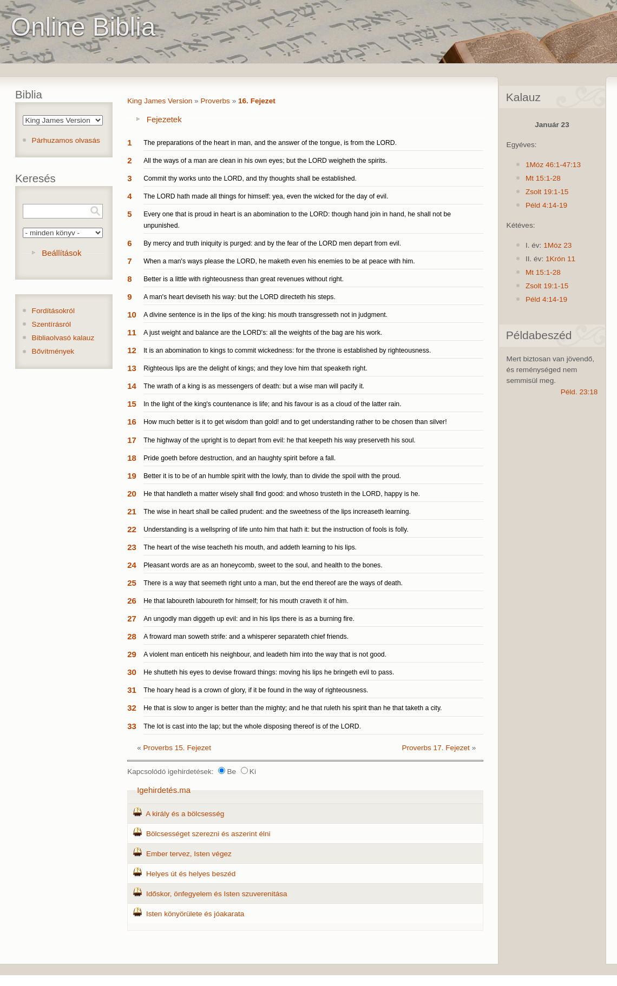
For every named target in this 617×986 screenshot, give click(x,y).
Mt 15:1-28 (543, 178)
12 (131, 350)
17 (131, 440)
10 (131, 314)
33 (131, 726)
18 (131, 457)
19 (131, 475)
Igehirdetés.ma (164, 790)
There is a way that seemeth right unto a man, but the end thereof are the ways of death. (273, 583)
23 (131, 547)
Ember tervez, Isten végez (189, 854)
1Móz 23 (557, 245)
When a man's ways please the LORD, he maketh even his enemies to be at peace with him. (279, 261)
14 (131, 386)
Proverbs (214, 101)
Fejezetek (164, 119)
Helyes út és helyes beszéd (190, 874)
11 (131, 332)
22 (131, 529)
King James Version (159, 101)
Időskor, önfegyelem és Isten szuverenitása (216, 894)
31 (131, 689)
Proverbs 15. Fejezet (177, 748)
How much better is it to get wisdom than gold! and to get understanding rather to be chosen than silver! (295, 422)
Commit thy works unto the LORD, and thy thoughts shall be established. (250, 178)
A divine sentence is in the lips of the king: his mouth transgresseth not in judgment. (265, 315)
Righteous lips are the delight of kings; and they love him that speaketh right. (255, 368)
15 (131, 403)
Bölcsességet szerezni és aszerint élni (208, 834)
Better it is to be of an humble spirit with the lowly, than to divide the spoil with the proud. (272, 476)
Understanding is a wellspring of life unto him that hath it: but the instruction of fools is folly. (275, 529)
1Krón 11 (560, 259)
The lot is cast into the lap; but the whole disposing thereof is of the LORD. (252, 726)
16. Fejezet (256, 101)
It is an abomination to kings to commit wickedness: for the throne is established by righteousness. (287, 350)
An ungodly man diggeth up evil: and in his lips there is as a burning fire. (249, 619)
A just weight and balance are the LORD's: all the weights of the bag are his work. (262, 332)
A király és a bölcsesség (185, 814)
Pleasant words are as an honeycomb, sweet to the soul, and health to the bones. (262, 565)
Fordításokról (53, 311)
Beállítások (61, 252)
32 (131, 707)
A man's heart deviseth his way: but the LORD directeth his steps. (239, 297)
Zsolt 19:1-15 (547, 192)
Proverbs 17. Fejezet (435, 748)
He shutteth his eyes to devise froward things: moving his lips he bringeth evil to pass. (268, 672)
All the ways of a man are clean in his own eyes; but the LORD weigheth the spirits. (265, 160)
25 (131, 582)
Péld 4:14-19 (546, 205)
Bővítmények (53, 351)
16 (131, 421)
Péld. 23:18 (579, 392)
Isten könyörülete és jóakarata (195, 914)
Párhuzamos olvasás (66, 140)
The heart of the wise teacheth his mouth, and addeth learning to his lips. (250, 547)
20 (131, 493)
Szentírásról (51, 324)
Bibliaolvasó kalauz (63, 338)
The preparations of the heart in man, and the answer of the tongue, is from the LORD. (270, 143)
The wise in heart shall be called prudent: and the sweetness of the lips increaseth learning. (277, 511)
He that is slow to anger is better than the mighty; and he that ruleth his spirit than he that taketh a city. (292, 708)
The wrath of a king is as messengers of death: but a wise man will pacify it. (253, 386)
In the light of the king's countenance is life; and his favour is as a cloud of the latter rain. (272, 404)
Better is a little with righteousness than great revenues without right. (243, 279)
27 (131, 618)
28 (131, 636)
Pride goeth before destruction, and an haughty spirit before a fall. (239, 458)
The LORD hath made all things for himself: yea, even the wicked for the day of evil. (265, 196)
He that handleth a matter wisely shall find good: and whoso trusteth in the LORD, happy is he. (281, 494)
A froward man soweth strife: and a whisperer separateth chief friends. (246, 636)
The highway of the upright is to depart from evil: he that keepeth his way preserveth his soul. (279, 440)
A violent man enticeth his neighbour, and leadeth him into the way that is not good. (264, 654)
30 (131, 672)
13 (131, 368)
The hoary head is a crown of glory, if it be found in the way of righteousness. (255, 690)
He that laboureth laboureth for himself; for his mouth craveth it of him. (246, 601)
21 (131, 511)
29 (131, 654)
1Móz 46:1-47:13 (553, 165)
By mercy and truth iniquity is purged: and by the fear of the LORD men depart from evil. (272, 243)
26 (131, 600)
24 (131, 565)
